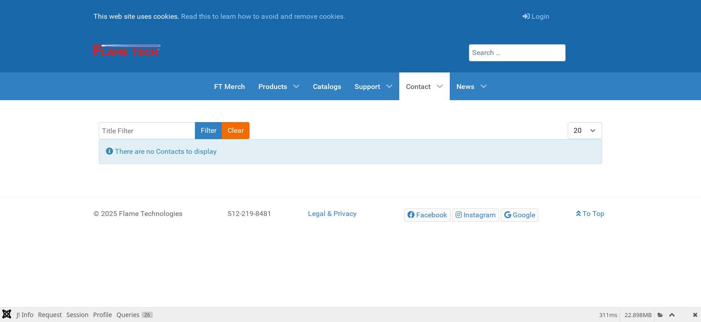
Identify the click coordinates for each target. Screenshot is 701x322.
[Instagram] (475, 214)
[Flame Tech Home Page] (126, 50)
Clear (236, 130)
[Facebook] (427, 214)
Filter (208, 130)
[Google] (519, 214)
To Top (590, 213)
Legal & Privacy (332, 213)
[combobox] (517, 52)
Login (536, 16)
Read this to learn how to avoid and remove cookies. (263, 16)
